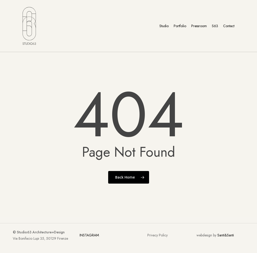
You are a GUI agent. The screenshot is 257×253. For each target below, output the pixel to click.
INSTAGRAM (89, 235)
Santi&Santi (225, 235)
